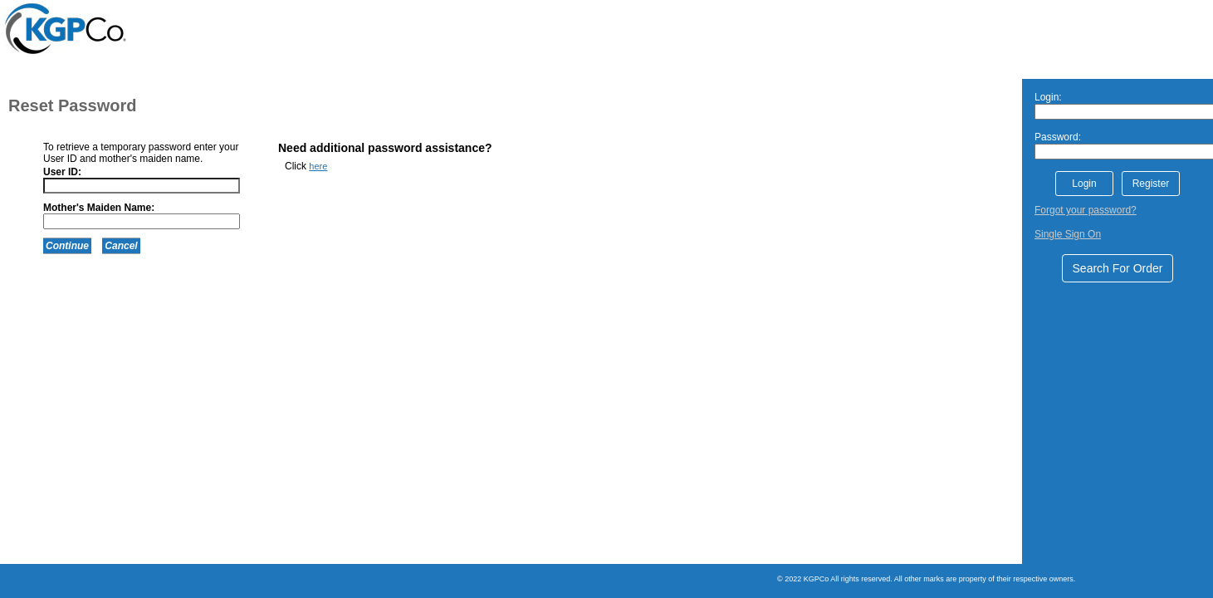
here (318, 166)
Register (1151, 183)
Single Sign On (1067, 234)
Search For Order (1118, 268)
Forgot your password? (1085, 210)
